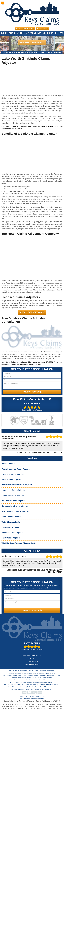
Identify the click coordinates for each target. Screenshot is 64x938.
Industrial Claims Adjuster (13, 496)
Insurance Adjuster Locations (47, 673)
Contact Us (42, 28)
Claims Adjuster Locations (10, 675)
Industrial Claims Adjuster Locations (42, 677)
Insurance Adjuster (33, 670)
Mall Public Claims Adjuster (13, 501)
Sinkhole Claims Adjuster (12, 533)
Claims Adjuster (22, 670)
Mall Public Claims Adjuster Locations (43, 680)
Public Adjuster (8, 464)
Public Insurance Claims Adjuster (16, 469)
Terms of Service (39, 689)
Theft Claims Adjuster (11, 538)
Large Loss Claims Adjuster (13, 490)
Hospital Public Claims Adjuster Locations (20, 680)
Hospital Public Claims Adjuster (15, 511)
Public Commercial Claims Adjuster (17, 485)
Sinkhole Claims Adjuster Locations (42, 682)
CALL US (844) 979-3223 (25, 28)
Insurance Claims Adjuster (47, 670)
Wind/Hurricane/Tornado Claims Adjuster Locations (40, 687)
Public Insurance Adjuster (13, 474)
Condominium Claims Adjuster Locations (21, 682)
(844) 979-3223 (47, 126)
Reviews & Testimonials (17, 689)
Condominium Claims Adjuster (15, 506)
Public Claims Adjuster (11, 480)
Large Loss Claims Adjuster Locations (21, 677)
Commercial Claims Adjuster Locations (49, 675)
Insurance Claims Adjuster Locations (28, 675)
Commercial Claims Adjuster (15, 673)
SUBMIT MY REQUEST (32, 392)
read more (20, 448)
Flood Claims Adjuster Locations (49, 684)
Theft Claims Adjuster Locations (16, 687)
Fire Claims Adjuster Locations (12, 684)
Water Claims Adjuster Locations (30, 684)
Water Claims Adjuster (11, 522)
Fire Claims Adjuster (10, 527)
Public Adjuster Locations (31, 673)
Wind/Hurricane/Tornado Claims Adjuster (19, 543)
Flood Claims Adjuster (11, 517)
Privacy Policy (29, 689)
